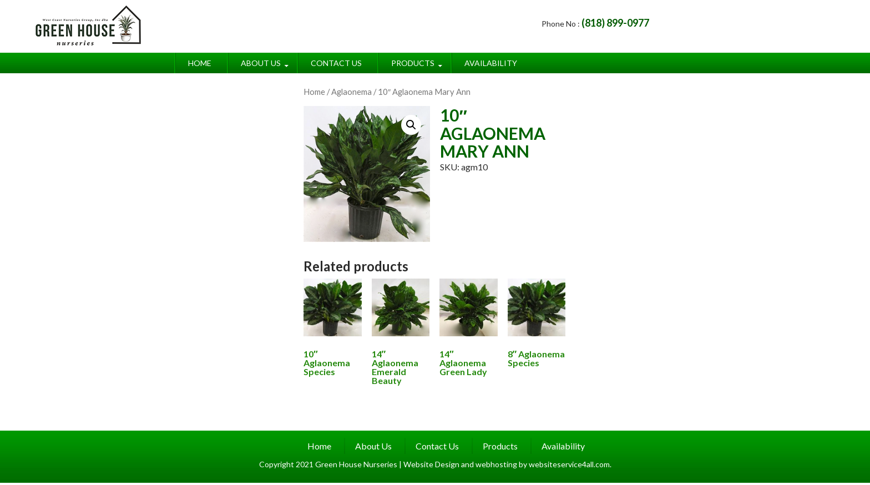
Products (412, 63)
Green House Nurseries (357, 464)
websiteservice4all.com (569, 464)
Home (199, 63)
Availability (490, 63)
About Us (261, 63)
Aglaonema (351, 92)
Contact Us (336, 63)
